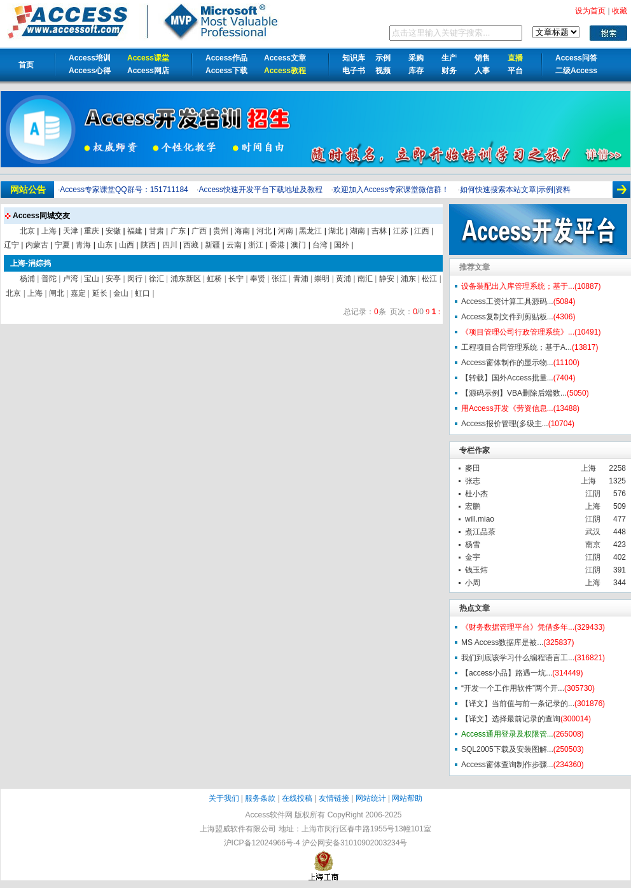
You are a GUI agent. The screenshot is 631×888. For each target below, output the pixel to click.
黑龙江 (310, 230)
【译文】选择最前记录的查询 (510, 718)
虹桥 (214, 278)
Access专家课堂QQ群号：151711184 (124, 189)
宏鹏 (472, 506)
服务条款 (260, 798)
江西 (421, 230)
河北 (264, 230)
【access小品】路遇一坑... (506, 673)
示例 (383, 57)
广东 (178, 230)
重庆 (91, 230)
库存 (416, 70)
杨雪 (472, 544)
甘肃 (156, 230)
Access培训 (90, 57)
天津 (70, 230)
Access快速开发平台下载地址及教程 (260, 189)
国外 (341, 244)
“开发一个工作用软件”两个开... (512, 688)
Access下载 (226, 70)
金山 (120, 293)
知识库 (353, 57)
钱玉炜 (476, 569)
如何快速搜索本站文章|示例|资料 (515, 189)
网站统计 (371, 798)
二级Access (576, 70)
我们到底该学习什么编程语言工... (517, 657)
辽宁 (11, 244)
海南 (242, 230)
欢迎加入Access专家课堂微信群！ (391, 189)
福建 (134, 230)
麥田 (472, 468)
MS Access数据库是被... (502, 642)
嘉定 (78, 293)
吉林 (379, 230)
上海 (588, 468)
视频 (383, 70)
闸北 (56, 293)
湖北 (335, 230)
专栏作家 (474, 450)
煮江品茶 (480, 531)
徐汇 (156, 278)
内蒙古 (36, 244)
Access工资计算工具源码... (507, 301)
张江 (279, 278)
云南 (234, 244)
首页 (26, 64)
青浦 (301, 278)
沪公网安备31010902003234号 (354, 842)
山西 (126, 244)
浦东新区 (185, 278)
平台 (515, 70)
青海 (83, 244)
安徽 (113, 230)
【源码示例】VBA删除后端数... (514, 393)
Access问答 (576, 57)
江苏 (400, 230)
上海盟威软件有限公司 (238, 828)
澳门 (298, 244)
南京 (592, 544)
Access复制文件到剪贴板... (507, 316)
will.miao (479, 519)
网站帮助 (407, 798)
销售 (482, 57)
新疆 (212, 244)
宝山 (91, 278)
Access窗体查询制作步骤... (507, 764)
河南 (285, 230)
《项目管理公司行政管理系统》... (517, 332)
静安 (386, 278)
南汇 (365, 278)
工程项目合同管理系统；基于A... (516, 347)
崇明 (321, 278)
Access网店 (148, 70)
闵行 (134, 278)
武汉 (592, 531)
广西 (199, 230)
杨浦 (27, 278)
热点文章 (474, 608)
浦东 (408, 278)
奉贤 (257, 278)
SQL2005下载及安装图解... (507, 749)
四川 (169, 244)
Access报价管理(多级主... (504, 423)
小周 (472, 582)
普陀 (49, 278)
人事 (482, 70)
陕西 (148, 244)
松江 (429, 278)
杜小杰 (476, 493)
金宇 (472, 557)
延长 (99, 293)
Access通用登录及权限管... (507, 734)
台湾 (320, 244)
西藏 (190, 244)
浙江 (255, 244)
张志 (472, 480)
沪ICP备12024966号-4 (262, 842)
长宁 (236, 278)
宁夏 (62, 244)
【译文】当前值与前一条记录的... (517, 703)
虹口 (142, 293)
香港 (277, 244)
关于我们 (224, 798)
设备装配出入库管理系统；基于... (517, 286)
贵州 (220, 230)
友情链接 (334, 798)
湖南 (357, 230)
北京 (27, 230)
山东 (105, 244)
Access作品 (226, 57)
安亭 (113, 278)
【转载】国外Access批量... (507, 377)
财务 (449, 70)
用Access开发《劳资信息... (507, 408)
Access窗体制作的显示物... (507, 362)
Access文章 (285, 57)
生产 (449, 57)
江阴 (592, 493)
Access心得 (90, 70)
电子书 (353, 70)
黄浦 (343, 278)
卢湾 (70, 278)
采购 (416, 57)
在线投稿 (297, 798)
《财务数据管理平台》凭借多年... (517, 627)
